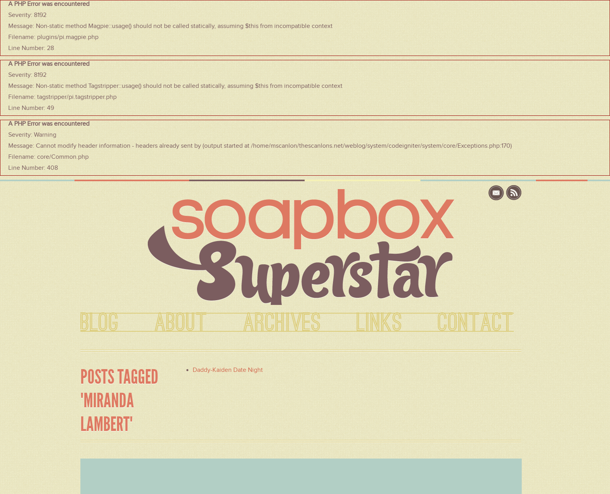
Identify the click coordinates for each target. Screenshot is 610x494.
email (497, 193)
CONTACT (476, 323)
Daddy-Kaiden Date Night (228, 369)
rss (514, 193)
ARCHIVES (282, 323)
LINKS (379, 323)
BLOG (99, 323)
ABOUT (181, 323)
